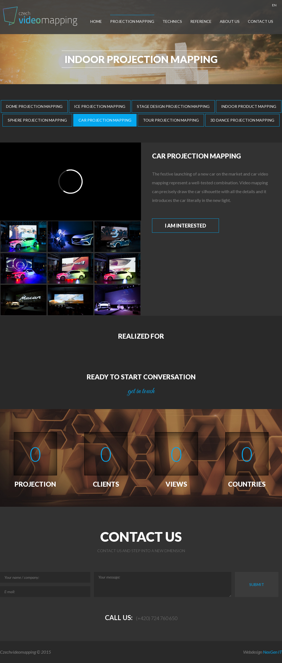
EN (274, 5)
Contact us (260, 21)
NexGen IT (272, 651)
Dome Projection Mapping (34, 106)
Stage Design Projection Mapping (173, 106)
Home (96, 21)
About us (230, 21)
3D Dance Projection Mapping (242, 120)
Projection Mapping (132, 21)
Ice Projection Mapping (99, 106)
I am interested (185, 226)
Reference (201, 21)
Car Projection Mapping (104, 120)
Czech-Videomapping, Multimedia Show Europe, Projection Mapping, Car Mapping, (41, 16)
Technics (172, 21)
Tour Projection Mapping (171, 120)
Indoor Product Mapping (248, 106)
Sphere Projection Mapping (37, 120)
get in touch (141, 391)
